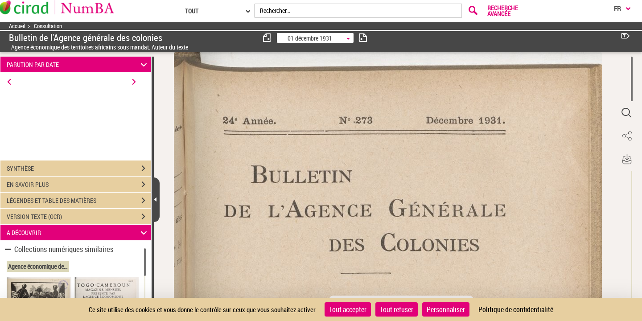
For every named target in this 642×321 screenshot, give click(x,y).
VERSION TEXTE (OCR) (79, 216)
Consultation (48, 26)
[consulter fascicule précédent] (267, 37)
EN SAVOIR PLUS (79, 184)
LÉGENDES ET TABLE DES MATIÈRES (79, 200)
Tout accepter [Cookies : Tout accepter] (347, 309)
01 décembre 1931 (310, 38)
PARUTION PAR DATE (78, 64)
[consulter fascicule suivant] (362, 37)
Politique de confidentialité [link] (515, 309)
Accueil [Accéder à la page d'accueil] (17, 26)
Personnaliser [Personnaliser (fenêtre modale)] (446, 309)
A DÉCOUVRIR (78, 232)
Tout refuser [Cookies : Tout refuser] (396, 309)
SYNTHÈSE (79, 168)
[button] (626, 112)
